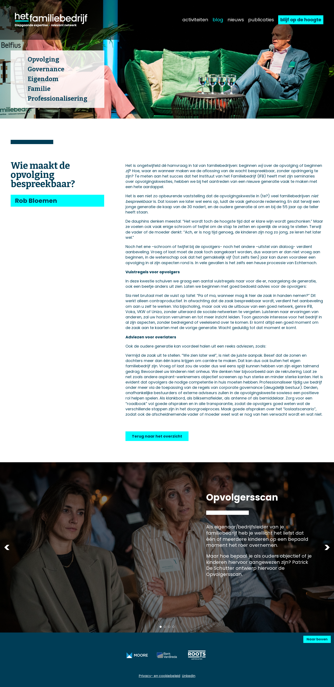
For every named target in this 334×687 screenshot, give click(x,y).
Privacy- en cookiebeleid (159, 675)
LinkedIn (188, 675)
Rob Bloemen (36, 200)
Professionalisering (57, 98)
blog (218, 19)
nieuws (235, 19)
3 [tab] (169, 627)
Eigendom (43, 79)
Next (327, 547)
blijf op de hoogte (300, 19)
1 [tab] (161, 627)
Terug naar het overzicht (157, 436)
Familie (39, 89)
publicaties (261, 19)
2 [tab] (165, 627)
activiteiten (195, 19)
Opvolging (43, 59)
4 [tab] (173, 627)
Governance (46, 69)
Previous (7, 547)
